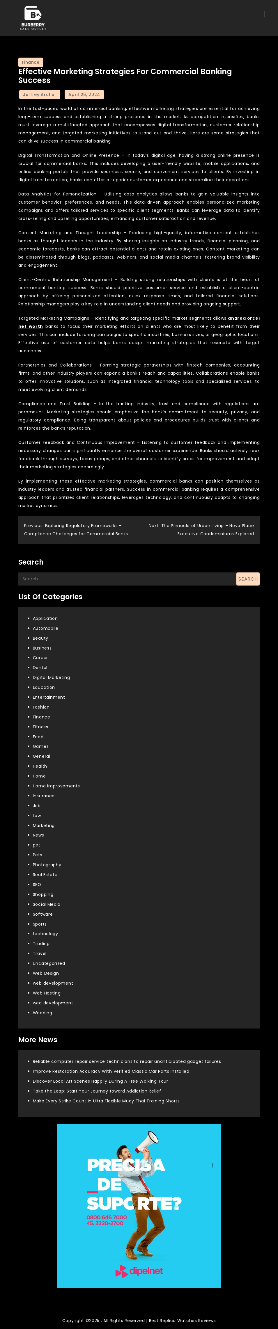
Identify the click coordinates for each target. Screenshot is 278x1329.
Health (40, 766)
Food (38, 737)
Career (40, 658)
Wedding (42, 1013)
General (41, 756)
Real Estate (45, 875)
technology (45, 934)
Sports (40, 924)
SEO (37, 884)
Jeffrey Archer (39, 94)
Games (41, 746)
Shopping (43, 894)
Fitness (40, 727)
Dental (40, 667)
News (38, 835)
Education (44, 687)
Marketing (44, 825)
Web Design (46, 973)
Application (45, 618)
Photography (47, 865)
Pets (38, 855)
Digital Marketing (51, 677)
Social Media (47, 904)
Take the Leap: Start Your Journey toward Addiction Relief (97, 1091)
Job (37, 806)
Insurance (44, 796)
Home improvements (56, 786)
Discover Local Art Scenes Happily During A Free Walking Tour (100, 1081)
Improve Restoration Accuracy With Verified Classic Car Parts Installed (111, 1071)
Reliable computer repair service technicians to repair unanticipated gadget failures (127, 1061)
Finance (31, 62)
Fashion (41, 707)
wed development (53, 1003)
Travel (40, 953)
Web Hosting (47, 993)
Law (37, 816)
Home (39, 776)
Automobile (46, 628)
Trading (41, 944)
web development (53, 983)
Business (42, 648)
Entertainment (49, 697)
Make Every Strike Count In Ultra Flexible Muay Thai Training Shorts (106, 1101)
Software (43, 914)
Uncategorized (49, 963)
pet (36, 845)
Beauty (40, 638)
